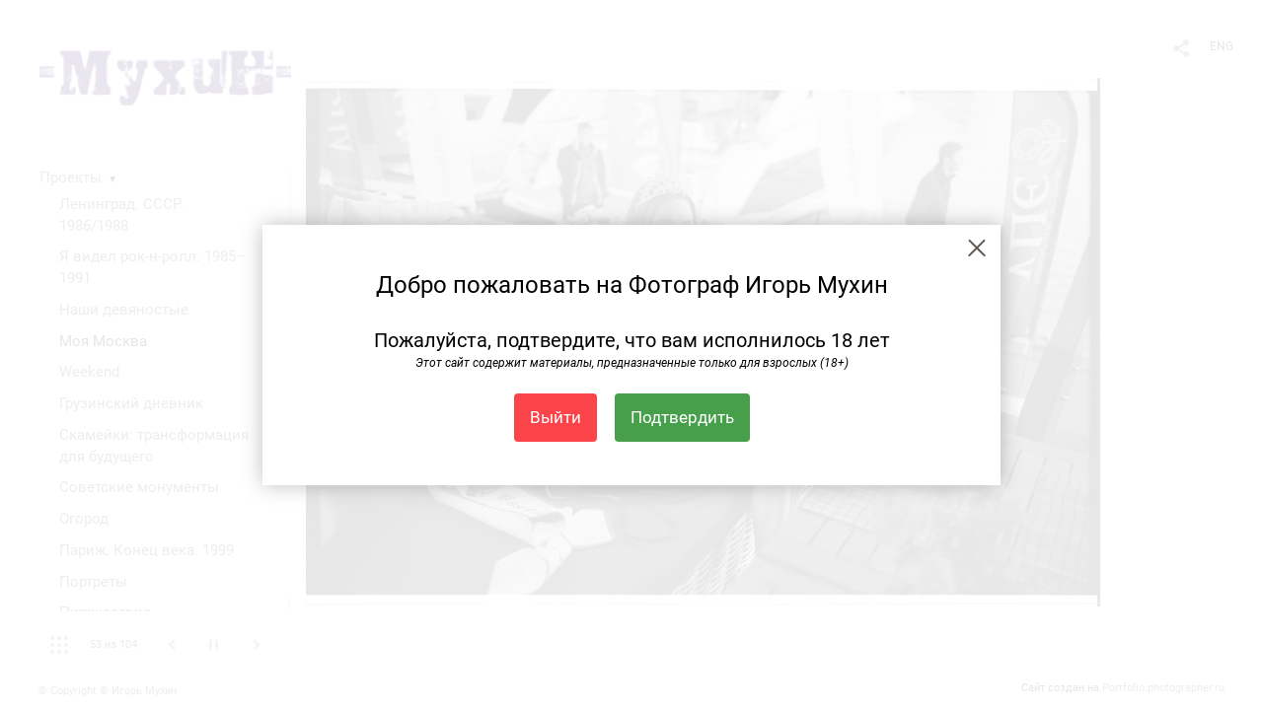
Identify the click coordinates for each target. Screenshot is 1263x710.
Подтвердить (682, 417)
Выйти (555, 417)
